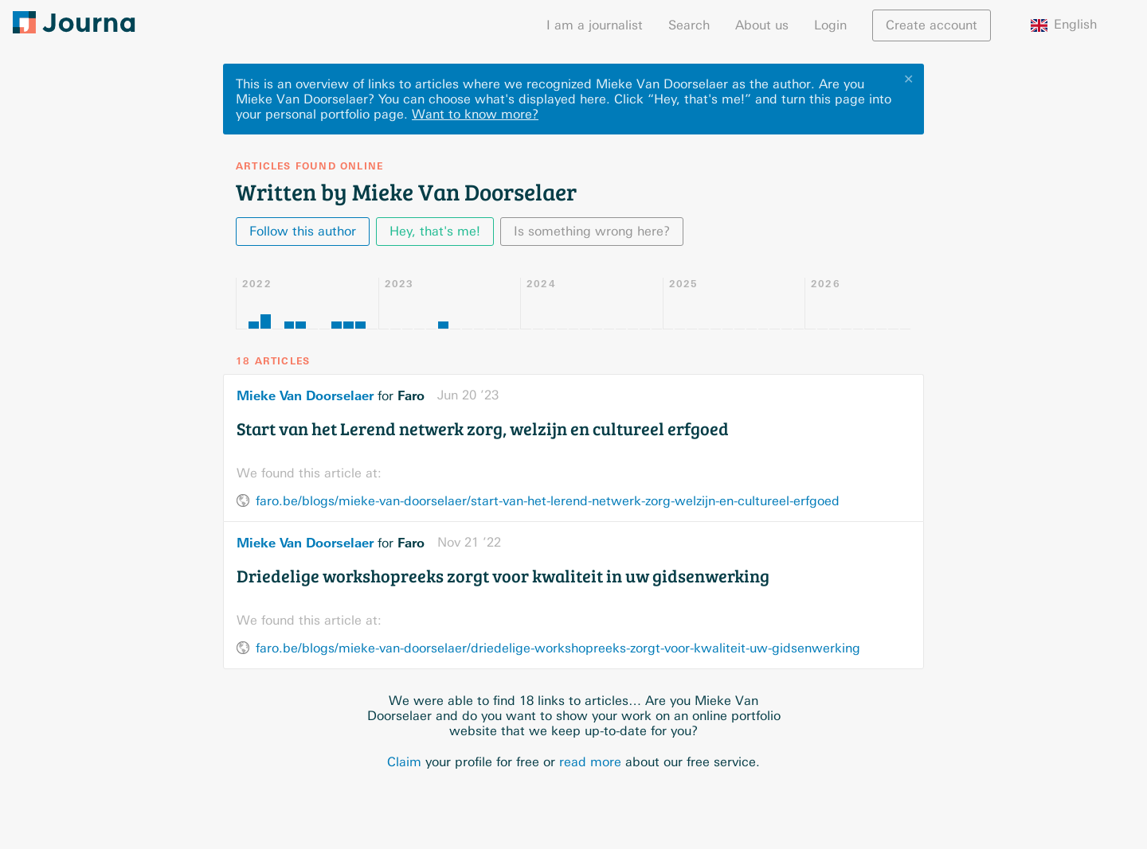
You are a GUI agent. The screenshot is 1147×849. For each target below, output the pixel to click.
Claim (404, 761)
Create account (931, 25)
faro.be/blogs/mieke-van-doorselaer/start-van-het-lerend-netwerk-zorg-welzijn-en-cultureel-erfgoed (548, 500)
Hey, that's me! (435, 231)
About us (762, 25)
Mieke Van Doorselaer (305, 395)
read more (590, 761)
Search (689, 25)
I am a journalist (594, 25)
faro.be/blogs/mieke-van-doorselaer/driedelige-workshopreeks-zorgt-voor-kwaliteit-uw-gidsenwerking (558, 648)
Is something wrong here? (592, 231)
